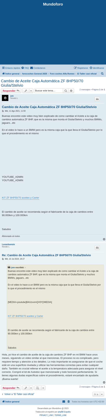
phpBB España (64, 412)
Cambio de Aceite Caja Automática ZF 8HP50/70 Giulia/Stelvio (42, 83)
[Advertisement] (53, 35)
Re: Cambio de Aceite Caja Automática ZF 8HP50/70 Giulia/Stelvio (46, 255)
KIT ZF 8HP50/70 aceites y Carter (20, 197)
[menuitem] (25, 68)
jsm (12, 96)
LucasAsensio (8, 244)
